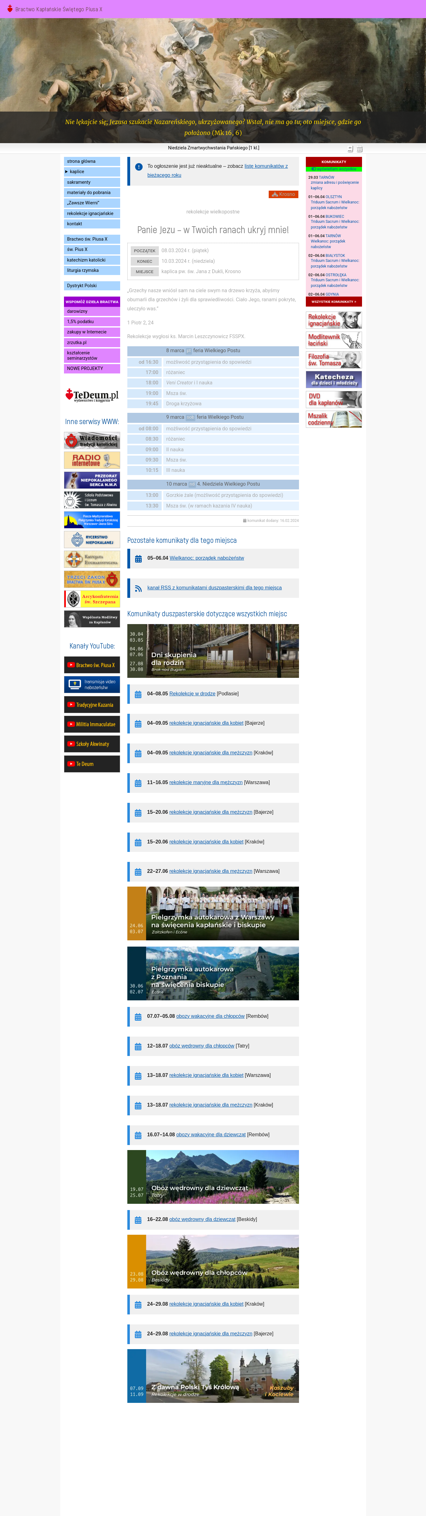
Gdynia (332, 294)
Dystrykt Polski (82, 285)
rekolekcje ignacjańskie (90, 213)
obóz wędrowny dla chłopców (201, 1045)
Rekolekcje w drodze (192, 693)
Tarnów (326, 177)
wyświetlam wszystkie (333, 169)
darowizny (77, 311)
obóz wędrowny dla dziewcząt (202, 1219)
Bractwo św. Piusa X (87, 239)
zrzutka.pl (76, 342)
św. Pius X (77, 249)
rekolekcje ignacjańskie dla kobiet (206, 723)
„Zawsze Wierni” (83, 203)
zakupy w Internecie (86, 332)
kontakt (74, 224)
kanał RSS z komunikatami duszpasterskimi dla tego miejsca (215, 587)
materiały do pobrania (88, 192)
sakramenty (79, 182)
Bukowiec (335, 216)
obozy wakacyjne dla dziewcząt (211, 1134)
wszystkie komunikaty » (334, 301)
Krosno (283, 194)
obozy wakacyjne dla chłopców (210, 1016)
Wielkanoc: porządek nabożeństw (207, 558)
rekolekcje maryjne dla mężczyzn (206, 782)
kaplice (77, 171)
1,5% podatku (80, 321)
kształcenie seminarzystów (82, 355)
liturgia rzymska (83, 270)
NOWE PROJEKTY (85, 368)
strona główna (81, 161)
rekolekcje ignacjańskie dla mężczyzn (210, 752)
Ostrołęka (336, 275)
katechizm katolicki (86, 260)
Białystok (335, 255)
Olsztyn (334, 197)
